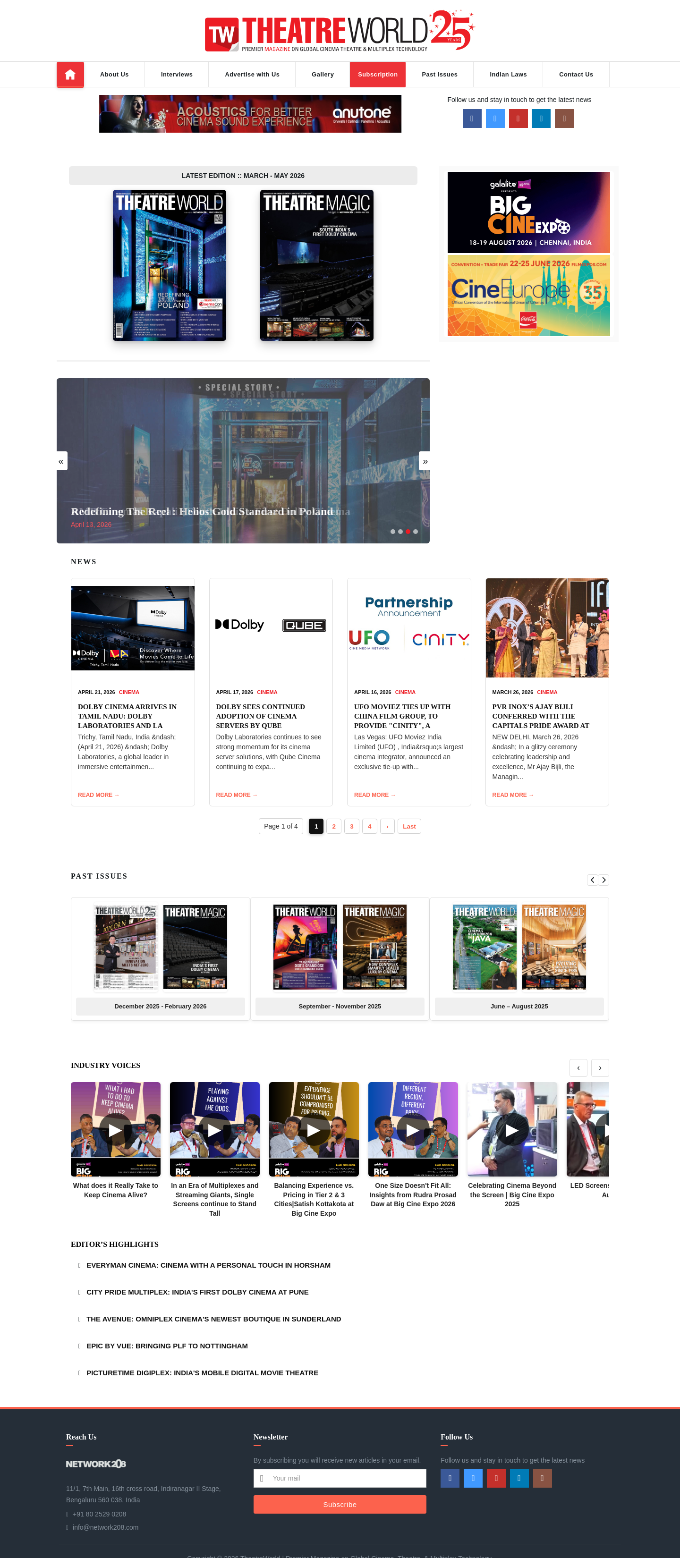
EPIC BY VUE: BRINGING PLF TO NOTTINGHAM (167, 1319)
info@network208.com (106, 1501)
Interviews (177, 74)
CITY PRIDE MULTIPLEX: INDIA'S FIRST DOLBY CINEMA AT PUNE (197, 1266)
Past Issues (440, 74)
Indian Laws (508, 74)
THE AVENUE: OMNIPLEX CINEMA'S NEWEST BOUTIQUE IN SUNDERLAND (213, 1292)
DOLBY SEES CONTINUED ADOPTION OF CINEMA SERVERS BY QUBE (261, 689)
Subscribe (340, 1477)
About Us (114, 74)
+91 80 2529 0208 (99, 1487)
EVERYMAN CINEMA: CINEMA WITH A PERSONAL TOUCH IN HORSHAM (208, 1239)
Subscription (378, 74)
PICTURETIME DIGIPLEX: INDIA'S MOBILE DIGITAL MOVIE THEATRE (202, 1346)
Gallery (323, 74)
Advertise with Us (252, 74)
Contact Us (576, 74)
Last (412, 800)
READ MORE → (99, 768)
